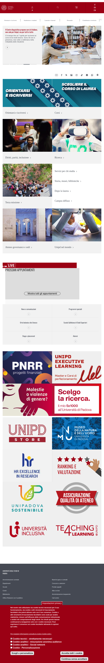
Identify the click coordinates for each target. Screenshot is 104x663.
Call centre (55, 598)
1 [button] (6, 64)
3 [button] (20, 64)
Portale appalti (56, 587)
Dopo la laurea (62, 191)
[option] (52, 45)
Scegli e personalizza (22, 653)
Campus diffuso (62, 201)
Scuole (5, 587)
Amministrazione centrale (11, 579)
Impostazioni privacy (52, 603)
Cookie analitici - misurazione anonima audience (37, 642)
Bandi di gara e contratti (59, 579)
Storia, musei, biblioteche (67, 181)
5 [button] (33, 64)
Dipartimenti (6, 583)
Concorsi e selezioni (58, 583)
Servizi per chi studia (65, 171)
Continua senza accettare (74, 659)
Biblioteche (6, 594)
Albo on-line (56, 590)
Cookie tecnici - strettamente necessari (32, 639)
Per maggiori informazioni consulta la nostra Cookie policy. (31, 634)
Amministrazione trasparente (61, 594)
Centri (4, 590)
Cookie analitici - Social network (29, 645)
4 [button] (26, 64)
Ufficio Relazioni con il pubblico (13, 598)
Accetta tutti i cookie (71, 653)
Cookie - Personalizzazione (26, 648)
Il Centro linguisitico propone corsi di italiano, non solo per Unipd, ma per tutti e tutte (21, 30)
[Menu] (76, 7)
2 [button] (13, 64)
